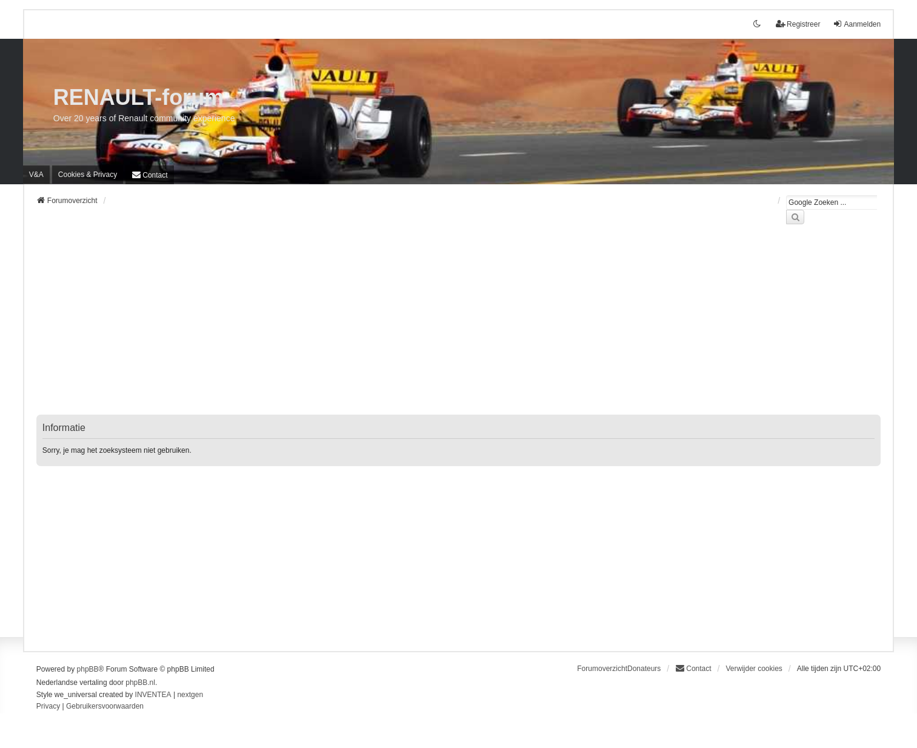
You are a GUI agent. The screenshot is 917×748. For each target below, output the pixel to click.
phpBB (88, 669)
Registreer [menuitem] (798, 23)
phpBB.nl (140, 682)
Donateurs (644, 668)
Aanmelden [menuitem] (857, 23)
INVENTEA (153, 694)
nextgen (190, 694)
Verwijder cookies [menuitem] (753, 668)
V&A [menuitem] (36, 174)
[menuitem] (87, 174)
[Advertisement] (400, 327)
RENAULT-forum (138, 97)
